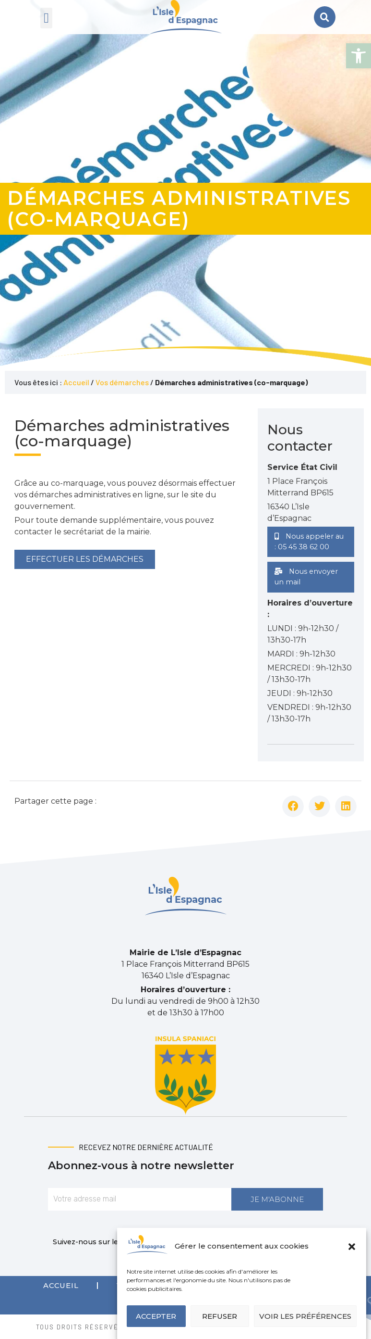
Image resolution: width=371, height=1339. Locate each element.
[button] (358, 55)
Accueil (76, 382)
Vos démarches (122, 382)
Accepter (156, 1316)
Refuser (219, 1316)
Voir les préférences (305, 1316)
